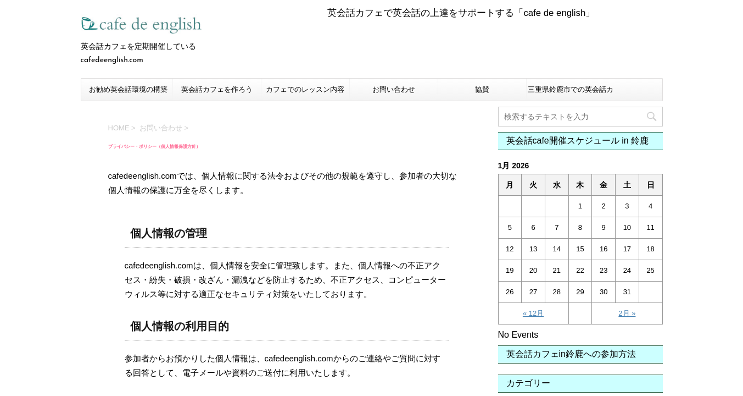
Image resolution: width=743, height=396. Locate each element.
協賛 (482, 89)
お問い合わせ (393, 89)
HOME (119, 128)
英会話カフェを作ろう (217, 89)
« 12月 (533, 313)
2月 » (626, 313)
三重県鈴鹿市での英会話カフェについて (570, 93)
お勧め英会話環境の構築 (128, 89)
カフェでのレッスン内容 (305, 89)
